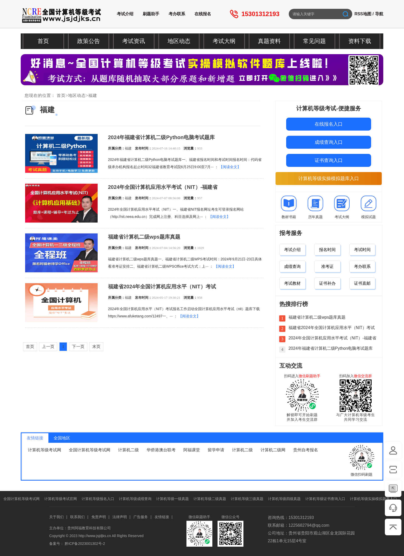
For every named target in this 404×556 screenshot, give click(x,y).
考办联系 (177, 14)
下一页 (78, 346)
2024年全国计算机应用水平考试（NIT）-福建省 (163, 187)
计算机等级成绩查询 (135, 499)
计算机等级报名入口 (98, 499)
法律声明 (119, 517)
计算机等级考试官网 (60, 499)
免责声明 (98, 517)
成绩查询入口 (329, 142)
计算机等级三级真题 (247, 499)
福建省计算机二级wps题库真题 (144, 237)
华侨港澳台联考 (161, 450)
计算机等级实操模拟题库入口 (328, 178)
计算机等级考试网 (44, 450)
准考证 (327, 266)
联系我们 (77, 517)
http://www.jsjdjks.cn (94, 536)
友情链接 (162, 517)
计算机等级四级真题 (284, 499)
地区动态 (77, 95)
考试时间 (362, 249)
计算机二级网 (273, 450)
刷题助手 (151, 14)
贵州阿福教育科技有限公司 (89, 528)
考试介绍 (125, 14)
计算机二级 (128, 450)
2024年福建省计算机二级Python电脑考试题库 (161, 137)
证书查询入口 (329, 160)
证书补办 (327, 283)
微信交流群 (363, 376)
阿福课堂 (191, 450)
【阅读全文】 (230, 167)
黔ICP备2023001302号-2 (85, 543)
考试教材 (292, 283)
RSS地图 (363, 14)
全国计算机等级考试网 (89, 450)
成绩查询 (292, 266)
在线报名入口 (329, 124)
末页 (96, 346)
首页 (61, 95)
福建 (92, 95)
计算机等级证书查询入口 (325, 499)
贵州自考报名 (305, 450)
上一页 (48, 346)
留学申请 (216, 450)
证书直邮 (362, 283)
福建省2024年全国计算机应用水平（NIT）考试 (162, 286)
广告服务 (140, 517)
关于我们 (56, 517)
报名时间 (327, 249)
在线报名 (202, 14)
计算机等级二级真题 (209, 499)
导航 (379, 14)
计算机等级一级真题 (172, 499)
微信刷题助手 (309, 376)
